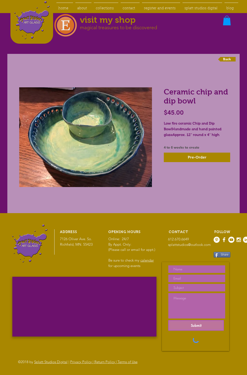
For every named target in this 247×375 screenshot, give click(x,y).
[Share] (222, 255)
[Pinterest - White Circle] (217, 240)
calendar (147, 260)
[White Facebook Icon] (224, 240)
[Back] (227, 59)
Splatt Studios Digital (51, 362)
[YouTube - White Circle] (231, 240)
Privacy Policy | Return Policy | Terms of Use (103, 362)
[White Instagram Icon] (239, 240)
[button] (227, 20)
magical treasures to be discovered (118, 27)
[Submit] (196, 325)
